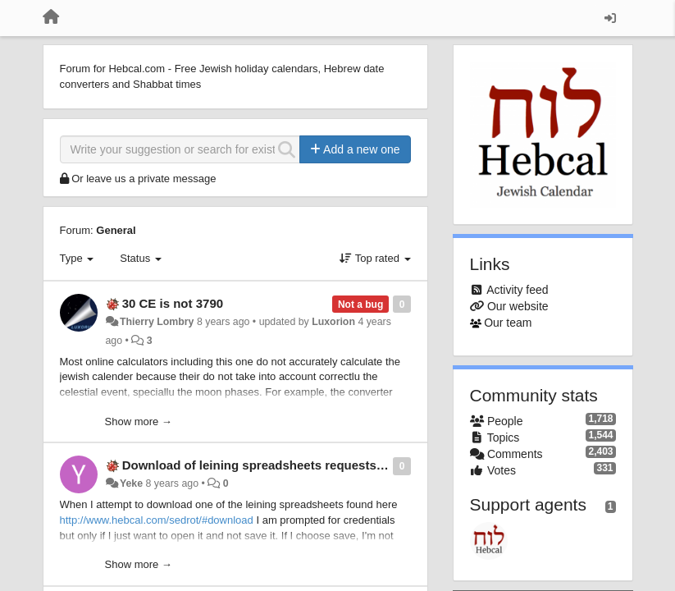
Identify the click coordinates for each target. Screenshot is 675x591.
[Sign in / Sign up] (610, 18)
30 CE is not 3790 (172, 303)
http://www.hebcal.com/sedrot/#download (156, 520)
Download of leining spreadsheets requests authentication (293, 465)
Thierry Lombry (157, 322)
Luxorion (333, 322)
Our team (507, 322)
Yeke (131, 483)
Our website (518, 306)
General (115, 230)
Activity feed (517, 289)
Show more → (138, 421)
